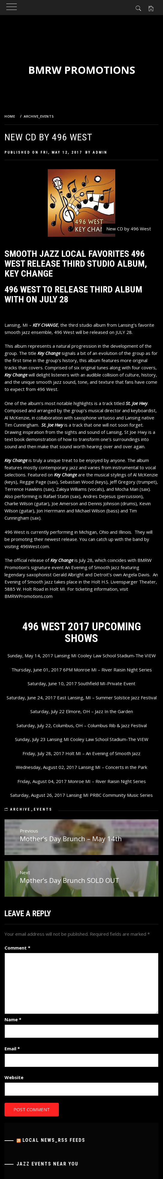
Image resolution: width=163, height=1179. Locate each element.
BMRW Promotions (81, 70)
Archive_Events (31, 809)
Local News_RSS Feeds (54, 1140)
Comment (17, 948)
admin (100, 152)
